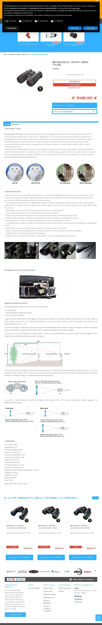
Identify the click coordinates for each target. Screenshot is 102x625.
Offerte (61, 591)
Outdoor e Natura (14, 54)
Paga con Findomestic (63, 111)
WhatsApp (78, 602)
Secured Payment (83, 579)
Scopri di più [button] (11, 28)
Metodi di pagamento (47, 602)
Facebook (78, 596)
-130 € (79, 42)
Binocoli (24, 54)
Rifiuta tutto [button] (75, 28)
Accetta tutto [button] (90, 28)
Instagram (78, 599)
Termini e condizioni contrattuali (47, 608)
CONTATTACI (15, 614)
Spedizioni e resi (48, 598)
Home (5, 54)
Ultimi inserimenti (64, 588)
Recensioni (15, 124)
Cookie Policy (47, 591)
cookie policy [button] (76, 8)
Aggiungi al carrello (18, 557)
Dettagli (7, 124)
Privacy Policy (48, 588)
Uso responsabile (34, 588)
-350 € (56, 42)
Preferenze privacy (49, 594)
